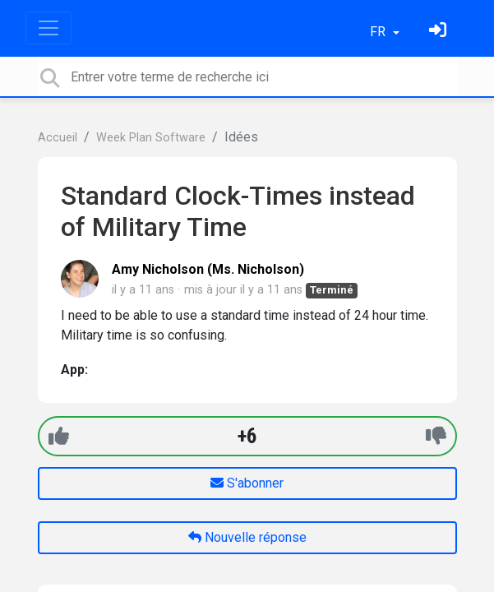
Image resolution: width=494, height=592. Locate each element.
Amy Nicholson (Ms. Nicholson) (208, 269)
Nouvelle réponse (247, 537)
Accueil (57, 138)
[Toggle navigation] (48, 28)
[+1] (58, 436)
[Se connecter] (439, 32)
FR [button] (379, 31)
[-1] (436, 436)
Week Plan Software (150, 138)
